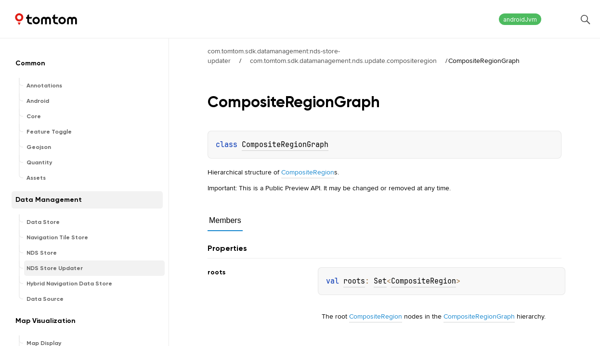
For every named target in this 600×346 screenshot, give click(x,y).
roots (354, 281)
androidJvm (520, 19)
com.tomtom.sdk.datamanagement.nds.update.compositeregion (343, 60)
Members (225, 220)
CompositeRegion (307, 172)
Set (380, 281)
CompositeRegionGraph (285, 144)
